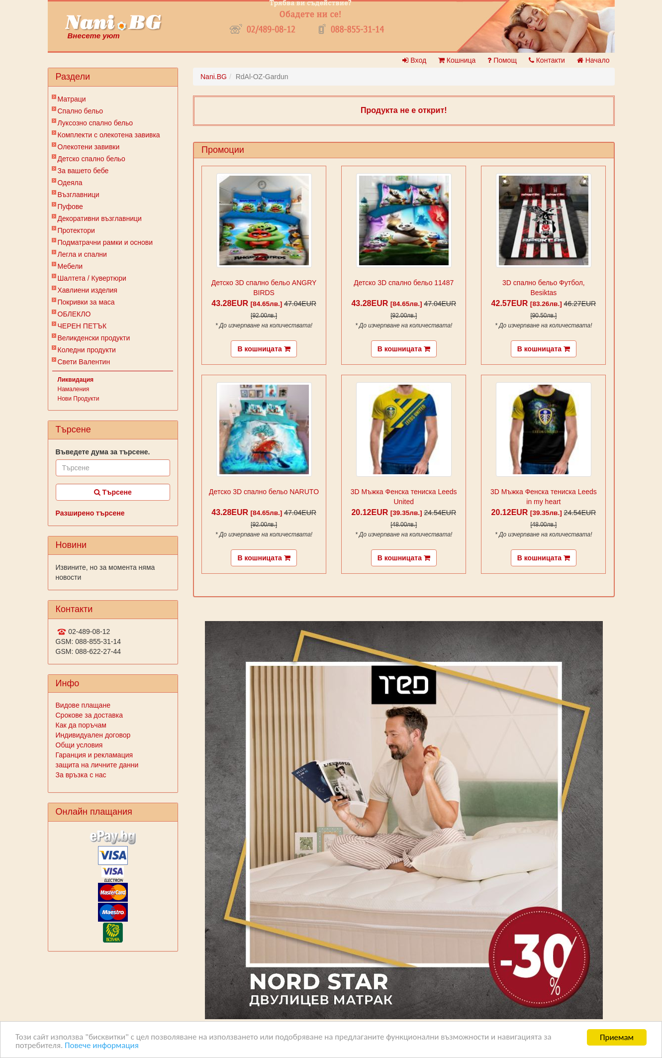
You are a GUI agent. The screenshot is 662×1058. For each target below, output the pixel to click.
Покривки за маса (86, 302)
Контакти (547, 60)
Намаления (74, 389)
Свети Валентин (84, 362)
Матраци (72, 99)
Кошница (456, 60)
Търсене (113, 492)
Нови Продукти (78, 398)
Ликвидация (76, 379)
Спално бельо (80, 111)
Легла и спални (82, 254)
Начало (593, 60)
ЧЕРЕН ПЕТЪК (82, 326)
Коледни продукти (87, 350)
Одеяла (70, 183)
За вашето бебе (83, 171)
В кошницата (263, 349)
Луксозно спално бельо (95, 123)
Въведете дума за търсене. (103, 452)
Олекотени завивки (89, 147)
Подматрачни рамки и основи (105, 242)
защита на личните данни (97, 765)
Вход (414, 60)
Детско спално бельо (91, 159)
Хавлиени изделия (87, 290)
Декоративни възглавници (100, 218)
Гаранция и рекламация (94, 755)
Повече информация (102, 1046)
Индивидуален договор (93, 735)
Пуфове (70, 207)
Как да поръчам (81, 725)
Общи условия (79, 745)
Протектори (76, 230)
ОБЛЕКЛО (74, 314)
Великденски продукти (94, 338)
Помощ (502, 60)
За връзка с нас (81, 775)
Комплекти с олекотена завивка (109, 135)
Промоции (222, 150)
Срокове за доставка (89, 715)
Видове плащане (83, 705)
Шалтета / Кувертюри (92, 278)
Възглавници (78, 195)
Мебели (70, 266)
